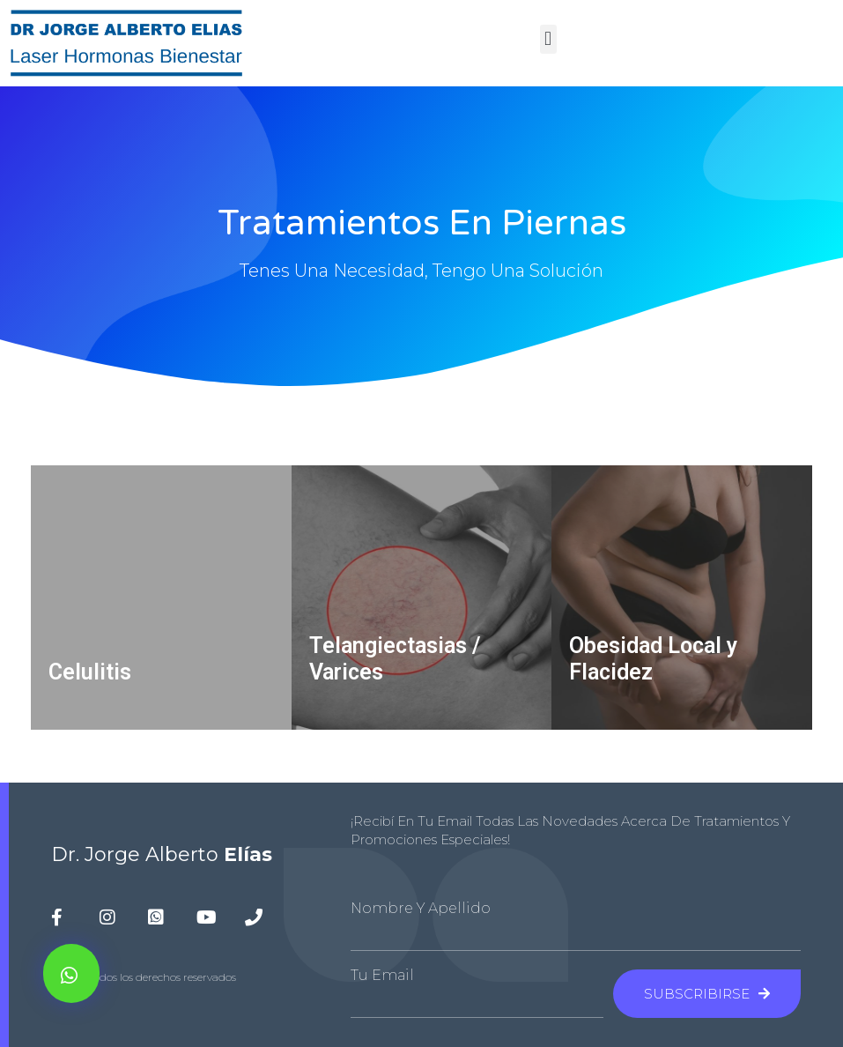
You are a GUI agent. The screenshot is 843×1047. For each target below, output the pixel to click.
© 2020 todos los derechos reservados (143, 977)
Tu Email (382, 976)
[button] (548, 39)
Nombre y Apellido (421, 909)
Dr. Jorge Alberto (161, 854)
